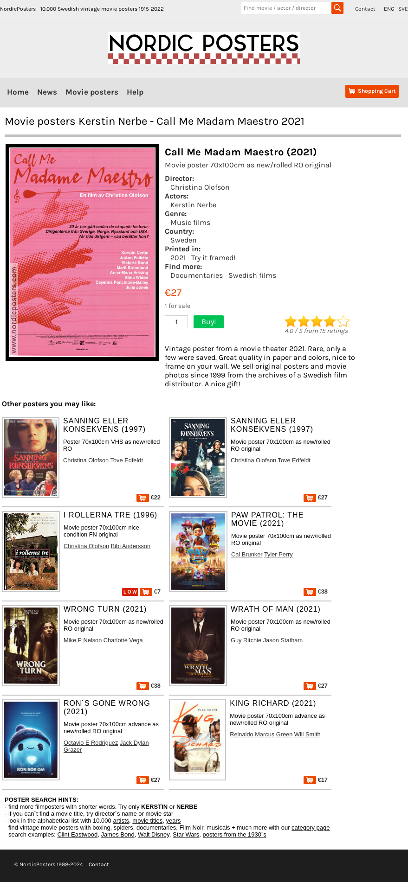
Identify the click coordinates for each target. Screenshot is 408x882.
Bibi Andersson (130, 546)
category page (310, 827)
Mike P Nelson (83, 640)
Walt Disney (153, 834)
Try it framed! (213, 257)
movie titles (147, 820)
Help (135, 91)
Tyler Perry (278, 554)
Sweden (183, 240)
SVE (403, 9)
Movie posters (91, 91)
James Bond (117, 834)
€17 (316, 779)
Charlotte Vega (123, 640)
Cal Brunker (247, 554)
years (173, 820)
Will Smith (307, 734)
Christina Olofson (200, 187)
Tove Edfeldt (126, 460)
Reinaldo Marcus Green (261, 734)
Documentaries (196, 275)
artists (121, 820)
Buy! (208, 321)
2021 (178, 257)
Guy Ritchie (246, 640)
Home (18, 91)
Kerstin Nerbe (193, 204)
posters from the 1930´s (234, 834)
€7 (150, 591)
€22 (148, 497)
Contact (365, 9)
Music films (190, 222)
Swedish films (252, 275)
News (47, 91)
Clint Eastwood (77, 834)
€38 (316, 591)
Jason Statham (283, 640)
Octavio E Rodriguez (91, 742)
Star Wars (186, 834)
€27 (316, 497)
